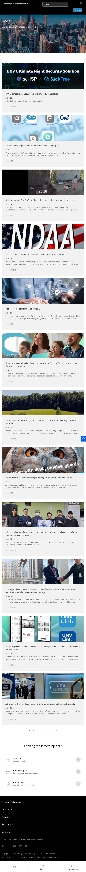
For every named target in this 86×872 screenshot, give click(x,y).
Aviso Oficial (6, 860)
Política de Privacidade (19, 860)
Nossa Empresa (9, 826)
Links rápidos (8, 811)
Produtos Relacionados (12, 804)
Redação (6, 819)
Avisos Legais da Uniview (51, 860)
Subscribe (6, 834)
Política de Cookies (34, 860)
